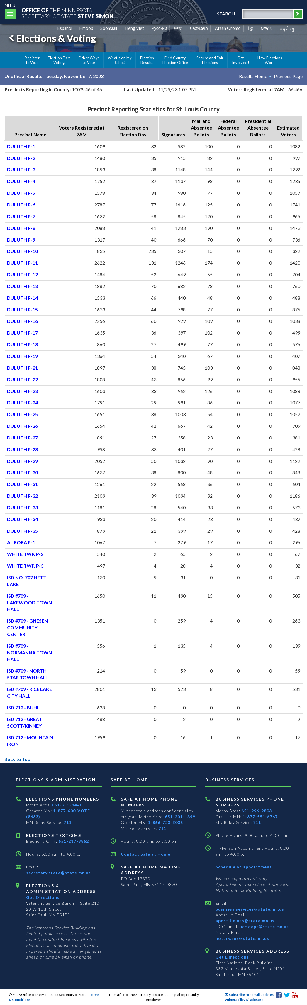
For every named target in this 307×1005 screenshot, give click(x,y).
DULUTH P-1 (21, 146)
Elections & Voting (51, 38)
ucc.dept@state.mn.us (263, 926)
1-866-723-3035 (165, 822)
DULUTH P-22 (22, 379)
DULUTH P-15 (22, 309)
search (226, 13)
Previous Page (288, 76)
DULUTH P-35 (22, 531)
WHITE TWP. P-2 (25, 554)
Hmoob (86, 28)
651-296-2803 (256, 810)
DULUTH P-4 (21, 181)
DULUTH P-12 (22, 274)
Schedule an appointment (244, 866)
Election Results (147, 60)
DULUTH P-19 (22, 356)
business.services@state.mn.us (250, 908)
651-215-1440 (67, 804)
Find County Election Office (175, 60)
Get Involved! (240, 60)
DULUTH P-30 (22, 472)
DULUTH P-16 (22, 321)
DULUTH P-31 (22, 484)
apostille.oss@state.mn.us (245, 920)
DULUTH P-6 (21, 204)
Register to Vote (32, 60)
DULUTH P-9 (21, 239)
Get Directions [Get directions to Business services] (232, 956)
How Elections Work (269, 60)
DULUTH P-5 (21, 193)
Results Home (253, 76)
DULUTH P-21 (22, 367)
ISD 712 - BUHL (23, 707)
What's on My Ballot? (120, 60)
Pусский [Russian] (159, 28)
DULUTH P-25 (22, 414)
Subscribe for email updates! (250, 994)
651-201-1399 (180, 816)
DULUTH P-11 (22, 263)
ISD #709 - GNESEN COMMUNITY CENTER (27, 627)
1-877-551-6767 (260, 816)
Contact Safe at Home (145, 853)
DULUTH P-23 (22, 391)
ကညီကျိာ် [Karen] (288, 28)
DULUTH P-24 (22, 402)
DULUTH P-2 (21, 158)
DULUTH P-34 (22, 519)
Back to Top (17, 759)
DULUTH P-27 (22, 437)
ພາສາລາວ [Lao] (199, 28)
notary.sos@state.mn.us (242, 938)
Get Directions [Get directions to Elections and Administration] (43, 897)
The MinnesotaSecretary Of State (67, 13)
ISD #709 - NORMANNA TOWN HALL (29, 652)
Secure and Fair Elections (210, 60)
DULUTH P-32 (22, 496)
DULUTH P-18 (22, 344)
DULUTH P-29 (22, 461)
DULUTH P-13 (22, 286)
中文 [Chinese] (178, 28)
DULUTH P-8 (21, 228)
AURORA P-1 (21, 542)
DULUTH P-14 (22, 298)
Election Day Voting (59, 60)
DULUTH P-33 (22, 507)
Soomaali (108, 28)
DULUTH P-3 (21, 169)
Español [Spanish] (64, 28)
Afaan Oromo (228, 28)
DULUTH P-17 (22, 332)
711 (68, 822)
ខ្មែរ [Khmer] (251, 28)
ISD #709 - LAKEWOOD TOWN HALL (29, 602)
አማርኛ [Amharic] (266, 28)
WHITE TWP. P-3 (25, 565)
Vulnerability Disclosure (244, 999)
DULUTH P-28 (22, 449)
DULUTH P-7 (21, 216)
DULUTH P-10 (22, 251)
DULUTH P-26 (22, 426)
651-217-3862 (73, 841)
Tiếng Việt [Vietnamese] (134, 28)
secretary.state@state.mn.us (58, 872)
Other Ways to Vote (89, 60)
